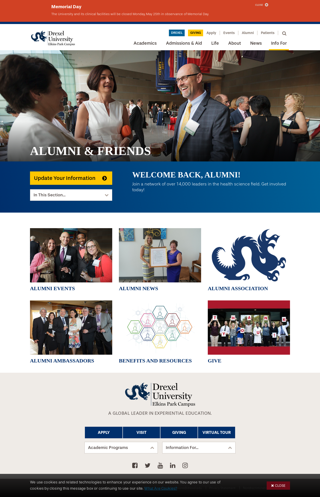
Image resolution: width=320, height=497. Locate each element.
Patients (267, 33)
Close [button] (280, 485)
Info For (279, 43)
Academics (145, 43)
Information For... (182, 447)
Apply (211, 33)
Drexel (176, 33)
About (234, 43)
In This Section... (50, 195)
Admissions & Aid (184, 43)
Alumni (248, 33)
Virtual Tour (216, 432)
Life (215, 43)
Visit (141, 432)
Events (229, 33)
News (256, 43)
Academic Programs (108, 447)
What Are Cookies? (160, 488)
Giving (195, 33)
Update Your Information (65, 178)
